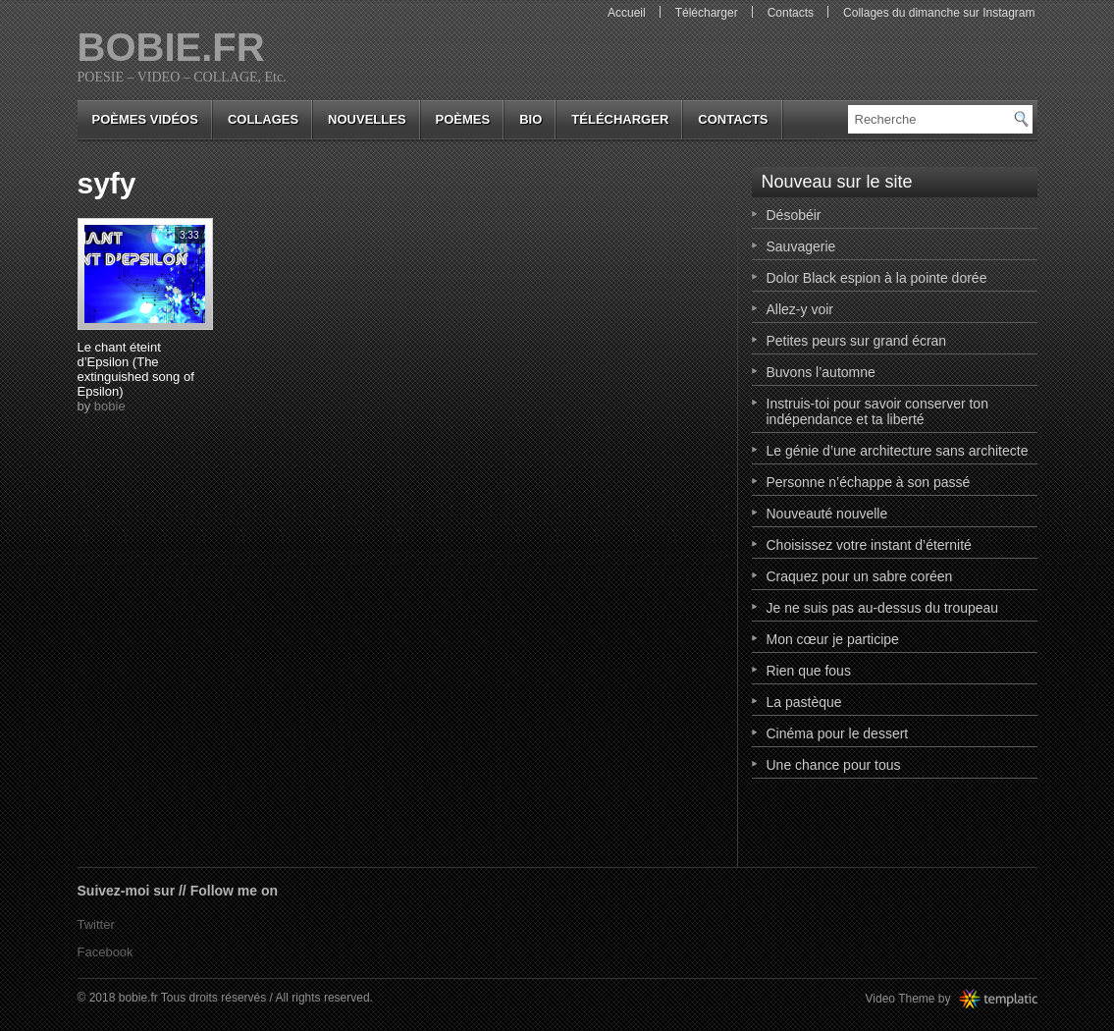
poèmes (463, 119)
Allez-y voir (800, 309)
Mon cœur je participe (833, 639)
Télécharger (706, 13)
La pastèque (804, 702)
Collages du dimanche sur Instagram (938, 13)
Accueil (627, 13)
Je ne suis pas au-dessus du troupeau (883, 608)
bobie (110, 406)
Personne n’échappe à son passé (869, 482)
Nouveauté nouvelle (827, 513)
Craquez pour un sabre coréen (860, 576)
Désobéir (794, 215)
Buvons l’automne (821, 372)
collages (263, 119)
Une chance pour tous (834, 765)
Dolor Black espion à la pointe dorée (877, 278)
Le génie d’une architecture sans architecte (898, 451)
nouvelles (366, 119)
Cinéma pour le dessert (838, 733)
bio (530, 119)
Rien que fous (809, 670)
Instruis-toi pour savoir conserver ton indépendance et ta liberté (877, 411)
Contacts (791, 13)
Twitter (96, 924)
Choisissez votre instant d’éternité (869, 545)
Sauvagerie (801, 246)
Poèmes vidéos (145, 119)
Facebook (105, 952)
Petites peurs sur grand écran (857, 341)
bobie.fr (171, 47)
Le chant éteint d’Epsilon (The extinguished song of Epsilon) (136, 369)
